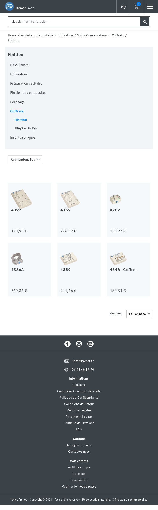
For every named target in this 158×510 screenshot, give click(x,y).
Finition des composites (28, 93)
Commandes (79, 480)
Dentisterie (45, 35)
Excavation (18, 74)
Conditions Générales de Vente (79, 391)
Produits (27, 35)
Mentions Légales (78, 410)
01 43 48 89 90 (83, 369)
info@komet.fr (83, 361)
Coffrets (118, 35)
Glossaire (79, 385)
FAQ (79, 429)
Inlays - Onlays (25, 128)
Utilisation (65, 35)
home (12, 35)
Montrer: (116, 313)
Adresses (79, 473)
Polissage (17, 102)
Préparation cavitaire (26, 83)
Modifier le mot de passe (79, 486)
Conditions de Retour (79, 404)
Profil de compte (79, 467)
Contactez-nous (79, 451)
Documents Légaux (79, 416)
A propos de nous (79, 445)
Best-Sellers (19, 65)
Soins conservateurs (92, 35)
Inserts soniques (23, 138)
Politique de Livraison (79, 423)
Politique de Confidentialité (78, 397)
